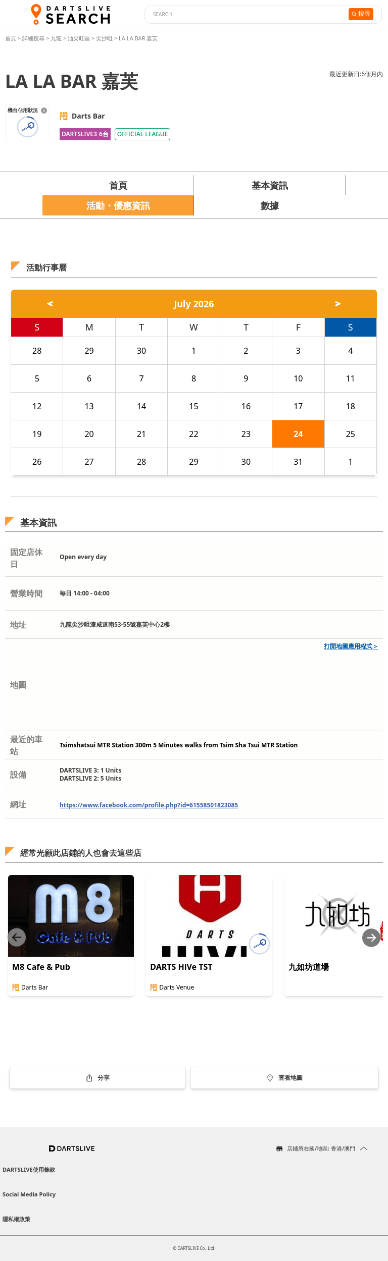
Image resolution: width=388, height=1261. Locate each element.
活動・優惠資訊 (118, 205)
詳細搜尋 (34, 38)
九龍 (56, 38)
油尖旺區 (79, 38)
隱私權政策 (16, 1219)
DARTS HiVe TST (181, 966)
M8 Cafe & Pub (41, 966)
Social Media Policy (29, 1194)
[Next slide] (371, 937)
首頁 (11, 38)
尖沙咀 (104, 38)
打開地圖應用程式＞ (351, 646)
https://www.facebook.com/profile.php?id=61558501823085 (149, 805)
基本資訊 (270, 185)
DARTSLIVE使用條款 (29, 1169)
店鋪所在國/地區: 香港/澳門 (321, 1148)
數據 (270, 205)
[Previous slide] (17, 937)
